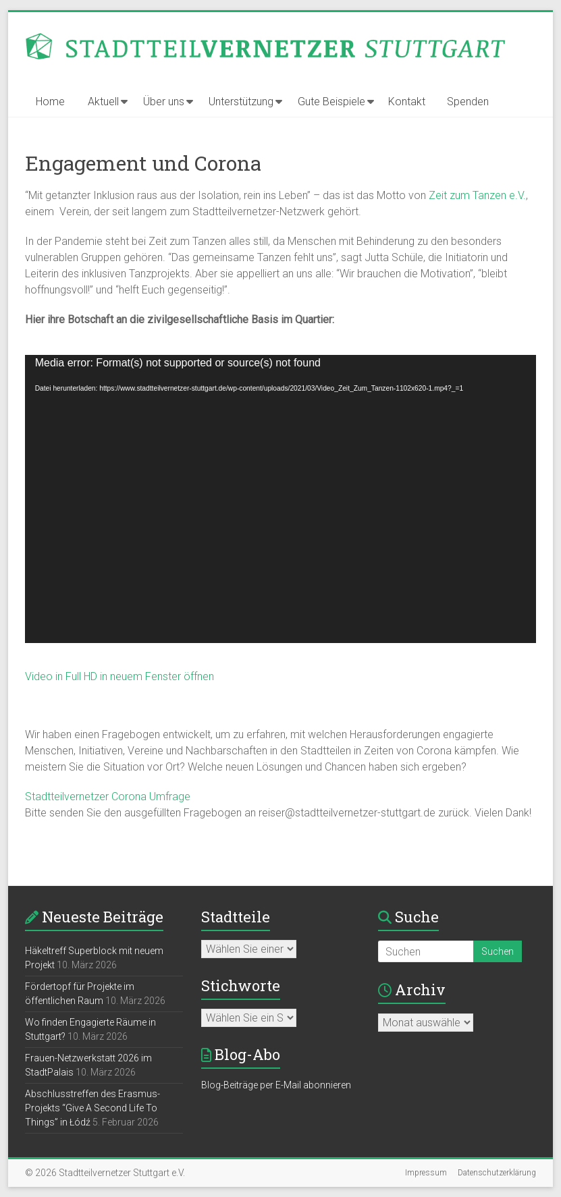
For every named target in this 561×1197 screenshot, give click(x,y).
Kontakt (406, 101)
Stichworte (240, 985)
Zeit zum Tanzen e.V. (477, 195)
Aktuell (103, 101)
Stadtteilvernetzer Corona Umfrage (107, 796)
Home (50, 101)
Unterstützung (241, 101)
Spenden (468, 101)
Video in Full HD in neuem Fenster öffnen (119, 676)
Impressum (426, 1172)
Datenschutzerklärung (497, 1172)
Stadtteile (235, 916)
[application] (281, 499)
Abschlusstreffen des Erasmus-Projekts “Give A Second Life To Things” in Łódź (92, 1108)
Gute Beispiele (331, 101)
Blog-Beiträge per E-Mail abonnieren (276, 1085)
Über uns (163, 101)
